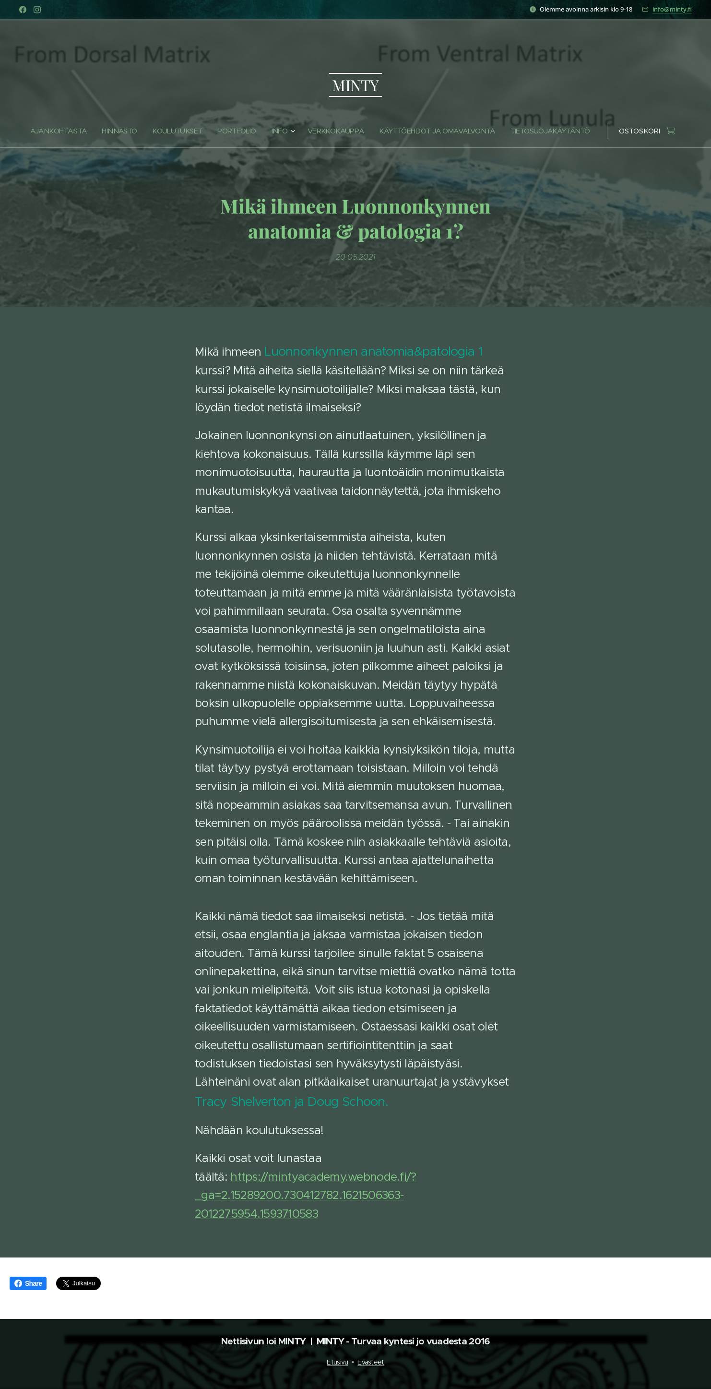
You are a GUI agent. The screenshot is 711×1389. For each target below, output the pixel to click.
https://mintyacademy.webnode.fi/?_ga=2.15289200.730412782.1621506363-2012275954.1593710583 (305, 1195)
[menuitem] (77, 131)
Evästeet (370, 1362)
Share (28, 1283)
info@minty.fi (672, 9)
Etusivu (337, 1362)
